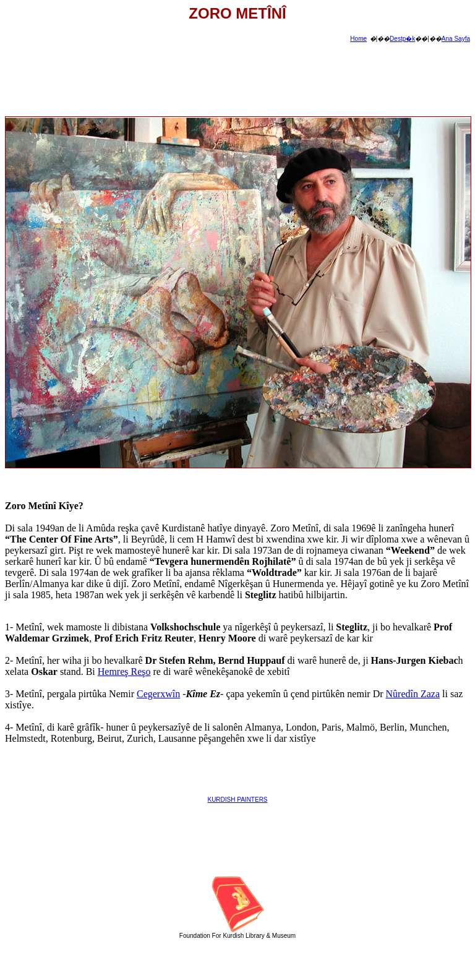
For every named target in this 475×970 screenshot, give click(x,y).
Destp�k (402, 38)
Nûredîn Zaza (413, 694)
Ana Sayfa (456, 38)
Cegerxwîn (158, 694)
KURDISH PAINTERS (237, 799)
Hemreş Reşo (124, 671)
